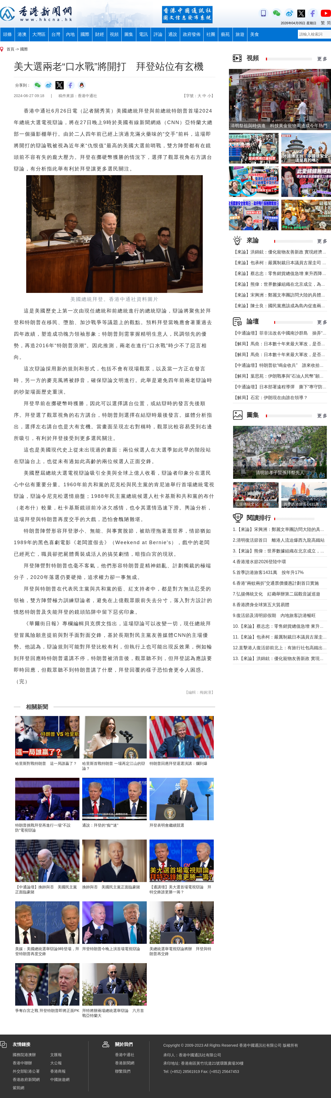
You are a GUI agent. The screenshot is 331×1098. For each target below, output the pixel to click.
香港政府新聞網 (26, 1079)
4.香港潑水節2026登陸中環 (259, 561)
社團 (210, 34)
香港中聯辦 (22, 1063)
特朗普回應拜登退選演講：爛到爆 (178, 763)
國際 (85, 34)
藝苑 (225, 34)
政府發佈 (192, 34)
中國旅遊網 (60, 1079)
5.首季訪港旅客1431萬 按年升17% (268, 572)
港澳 (22, 34)
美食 (254, 34)
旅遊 (240, 34)
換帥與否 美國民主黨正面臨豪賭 (111, 887)
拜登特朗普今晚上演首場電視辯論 (111, 949)
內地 (70, 34)
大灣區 (39, 34)
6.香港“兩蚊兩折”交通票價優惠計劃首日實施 (276, 583)
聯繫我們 (122, 1071)
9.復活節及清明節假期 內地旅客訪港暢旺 (274, 615)
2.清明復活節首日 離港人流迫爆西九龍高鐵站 (279, 540)
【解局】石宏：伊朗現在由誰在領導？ (270, 397)
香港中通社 (124, 1054)
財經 (99, 34)
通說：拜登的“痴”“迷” (100, 825)
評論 (158, 34)
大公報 (56, 1063)
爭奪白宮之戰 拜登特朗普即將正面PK (47, 1010)
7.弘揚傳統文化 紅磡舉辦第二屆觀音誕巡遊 (276, 594)
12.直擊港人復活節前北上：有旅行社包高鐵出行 (280, 647)
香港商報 (58, 1071)
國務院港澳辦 (24, 1054)
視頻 (114, 34)
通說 (172, 34)
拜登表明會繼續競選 (167, 825)
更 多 (322, 59)
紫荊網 (18, 1088)
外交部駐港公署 (26, 1071)
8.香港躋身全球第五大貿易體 (261, 604)
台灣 (55, 34)
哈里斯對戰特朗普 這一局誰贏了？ (46, 763)
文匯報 (56, 1054)
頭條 (7, 34)
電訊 (143, 34)
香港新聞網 (124, 1063)
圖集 (128, 34)
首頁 (10, 49)
